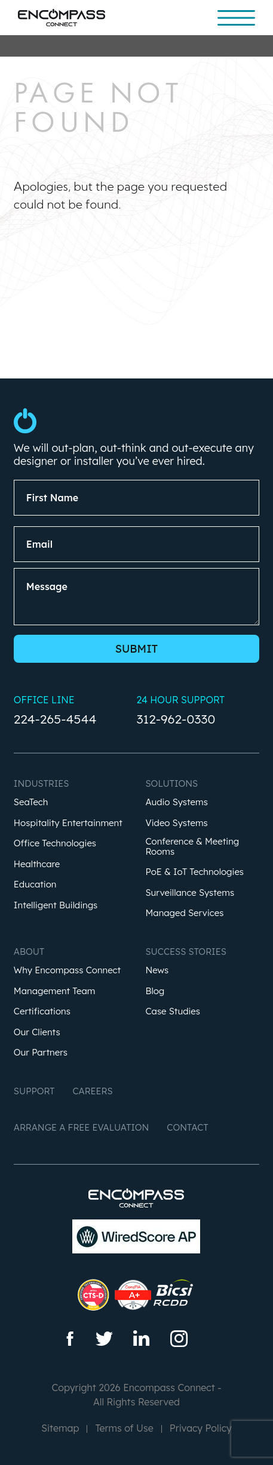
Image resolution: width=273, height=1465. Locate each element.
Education (35, 885)
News (156, 971)
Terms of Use (124, 1428)
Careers (92, 1091)
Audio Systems (176, 802)
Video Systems (176, 823)
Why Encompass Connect (67, 971)
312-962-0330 (175, 719)
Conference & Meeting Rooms (192, 846)
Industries (41, 783)
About (29, 951)
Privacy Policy (201, 1428)
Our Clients (37, 1033)
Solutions (171, 783)
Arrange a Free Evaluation (81, 1127)
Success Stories (185, 951)
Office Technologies (55, 844)
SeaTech (31, 802)
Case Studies (172, 1012)
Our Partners (41, 1053)
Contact (187, 1127)
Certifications (42, 1012)
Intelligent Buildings (55, 906)
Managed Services (184, 913)
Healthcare (37, 864)
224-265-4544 (55, 719)
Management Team (55, 991)
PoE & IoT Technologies (194, 872)
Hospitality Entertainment (68, 823)
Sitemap (60, 1428)
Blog (154, 991)
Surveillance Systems (189, 893)
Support (34, 1091)
